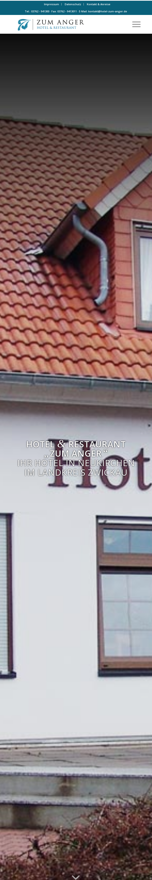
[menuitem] (52, 4)
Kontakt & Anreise (98, 4)
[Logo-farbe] (63, 24)
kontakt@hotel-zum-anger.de (107, 11)
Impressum (51, 4)
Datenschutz (73, 4)
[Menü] (134, 24)
